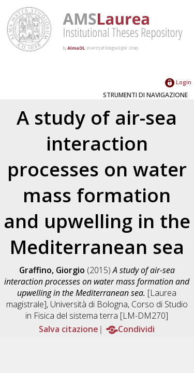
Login (178, 82)
